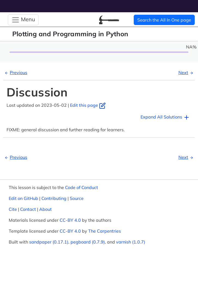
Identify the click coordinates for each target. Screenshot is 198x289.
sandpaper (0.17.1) (48, 242)
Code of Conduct (81, 187)
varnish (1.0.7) (130, 242)
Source (77, 198)
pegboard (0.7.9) (88, 242)
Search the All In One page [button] (164, 20)
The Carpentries (104, 231)
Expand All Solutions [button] (165, 117)
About (45, 209)
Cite (13, 209)
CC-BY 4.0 (70, 220)
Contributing (53, 198)
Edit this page (88, 105)
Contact (28, 209)
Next (186, 72)
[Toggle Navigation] (23, 19)
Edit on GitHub (23, 198)
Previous (15, 72)
